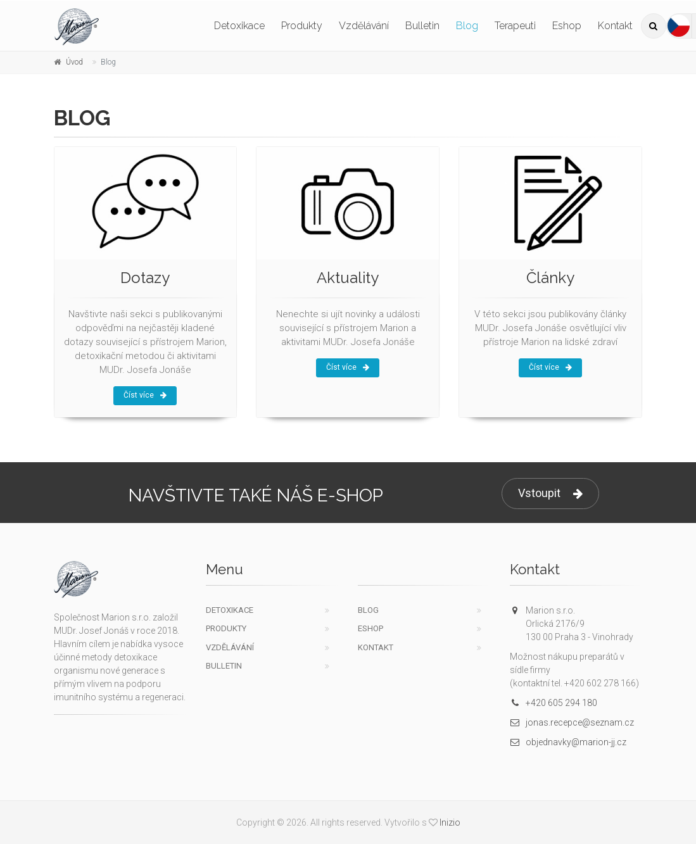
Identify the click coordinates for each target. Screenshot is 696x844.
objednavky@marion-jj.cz (568, 742)
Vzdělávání (364, 26)
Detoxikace (239, 26)
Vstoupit (550, 493)
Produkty (301, 26)
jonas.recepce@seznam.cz (572, 722)
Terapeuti (515, 26)
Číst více (145, 395)
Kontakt (615, 26)
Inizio (450, 822)
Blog (467, 26)
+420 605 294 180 (553, 703)
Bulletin (422, 26)
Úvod (74, 62)
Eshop (566, 26)
